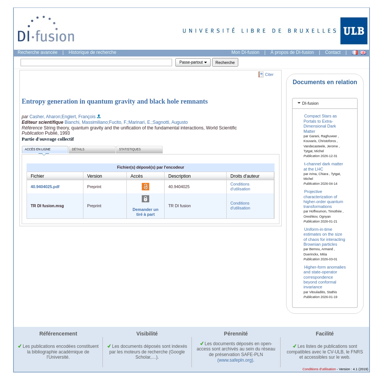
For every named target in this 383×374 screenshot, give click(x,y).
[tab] (325, 103)
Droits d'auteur (245, 176)
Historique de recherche (92, 52)
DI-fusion (310, 103)
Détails (78, 149)
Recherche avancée (38, 52)
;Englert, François (77, 116)
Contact (332, 52)
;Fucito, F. (117, 122)
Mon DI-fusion (246, 52)
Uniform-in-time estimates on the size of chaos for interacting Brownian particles (324, 236)
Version (94, 176)
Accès (137, 176)
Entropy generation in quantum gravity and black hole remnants (115, 101)
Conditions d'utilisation (240, 186)
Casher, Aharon (45, 116)
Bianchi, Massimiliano (86, 122)
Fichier (37, 176)
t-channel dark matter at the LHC (323, 166)
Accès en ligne (37, 150)
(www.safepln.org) (235, 360)
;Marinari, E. (139, 122)
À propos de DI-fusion (292, 52)
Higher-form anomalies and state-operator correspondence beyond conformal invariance (325, 276)
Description (179, 176)
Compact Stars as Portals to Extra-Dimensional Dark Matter (320, 123)
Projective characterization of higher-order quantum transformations (323, 199)
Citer (269, 74)
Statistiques (130, 149)
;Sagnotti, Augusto (169, 122)
